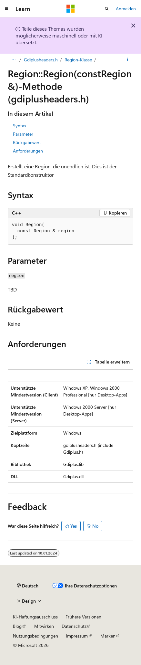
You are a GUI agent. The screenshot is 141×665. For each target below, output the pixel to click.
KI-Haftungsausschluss (35, 617)
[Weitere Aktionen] (127, 60)
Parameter (23, 134)
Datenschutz (74, 626)
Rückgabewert (27, 142)
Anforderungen (28, 151)
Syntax (19, 125)
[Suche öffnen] (106, 9)
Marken (108, 636)
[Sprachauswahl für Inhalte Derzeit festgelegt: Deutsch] (27, 586)
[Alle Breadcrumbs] (13, 60)
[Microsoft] (70, 9)
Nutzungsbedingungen (35, 636)
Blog (17, 626)
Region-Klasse (78, 60)
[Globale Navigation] (6, 9)
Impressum (77, 636)
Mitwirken (44, 626)
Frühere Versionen (83, 617)
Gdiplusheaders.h (41, 60)
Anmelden (126, 8)
